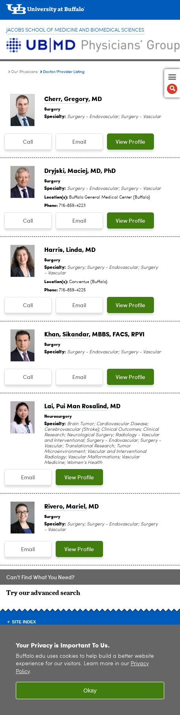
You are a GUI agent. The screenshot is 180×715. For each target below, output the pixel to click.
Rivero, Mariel (64, 505)
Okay (90, 695)
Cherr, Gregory (66, 98)
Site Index (24, 621)
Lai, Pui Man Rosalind (75, 405)
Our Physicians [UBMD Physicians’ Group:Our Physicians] (24, 72)
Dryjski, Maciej (65, 170)
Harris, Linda (63, 249)
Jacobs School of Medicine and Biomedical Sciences (75, 30)
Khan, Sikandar (66, 333)
